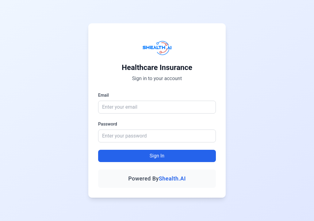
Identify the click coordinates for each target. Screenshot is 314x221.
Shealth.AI (172, 178)
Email (103, 95)
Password (107, 124)
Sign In (157, 156)
